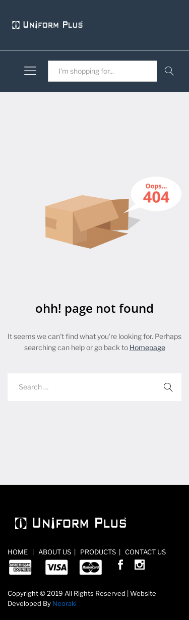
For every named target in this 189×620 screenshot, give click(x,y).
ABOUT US (54, 552)
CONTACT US (144, 552)
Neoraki (64, 603)
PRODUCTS (97, 552)
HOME (18, 552)
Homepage (147, 347)
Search (169, 71)
